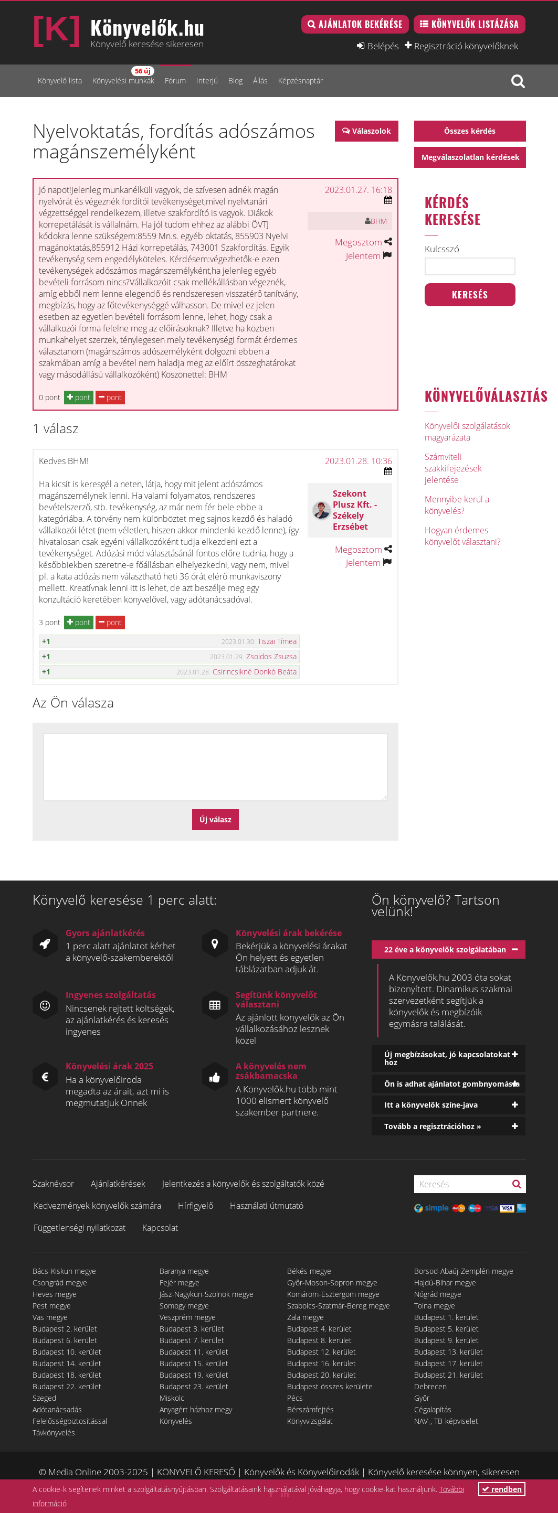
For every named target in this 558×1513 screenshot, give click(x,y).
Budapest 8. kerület (319, 1340)
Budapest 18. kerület (67, 1375)
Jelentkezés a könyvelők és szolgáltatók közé (243, 1183)
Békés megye (309, 1271)
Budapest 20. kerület (321, 1375)
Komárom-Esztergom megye (333, 1294)
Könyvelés (176, 1421)
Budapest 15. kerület (194, 1363)
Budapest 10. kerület (67, 1352)
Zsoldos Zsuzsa (271, 656)
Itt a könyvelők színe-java (431, 1105)
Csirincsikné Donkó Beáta (255, 672)
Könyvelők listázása (475, 24)
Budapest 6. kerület (65, 1340)
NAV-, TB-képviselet (446, 1421)
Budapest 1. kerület (446, 1317)
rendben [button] (502, 1489)
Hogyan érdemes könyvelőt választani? (463, 536)
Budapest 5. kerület (446, 1329)
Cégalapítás (432, 1409)
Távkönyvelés (54, 1432)
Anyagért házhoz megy (196, 1409)
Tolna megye (434, 1306)
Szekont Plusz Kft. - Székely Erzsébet (355, 510)
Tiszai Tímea (277, 641)
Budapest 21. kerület (448, 1375)
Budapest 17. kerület (448, 1363)
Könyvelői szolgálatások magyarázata (467, 431)
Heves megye (55, 1294)
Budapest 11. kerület (194, 1352)
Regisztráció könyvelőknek (466, 45)
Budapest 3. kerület (192, 1329)
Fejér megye (179, 1282)
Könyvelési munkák (123, 75)
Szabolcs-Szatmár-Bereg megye (338, 1306)
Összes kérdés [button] (470, 131)
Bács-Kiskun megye (64, 1271)
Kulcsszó (442, 249)
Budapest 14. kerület (67, 1363)
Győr (421, 1398)
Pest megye (52, 1306)
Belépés (383, 45)
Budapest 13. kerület (448, 1352)
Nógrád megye (437, 1294)
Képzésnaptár (300, 80)
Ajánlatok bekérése (361, 24)
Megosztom (358, 242)
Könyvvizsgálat (310, 1421)
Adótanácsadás (57, 1409)
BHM (379, 221)
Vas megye (50, 1317)
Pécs (295, 1398)
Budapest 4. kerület (319, 1329)
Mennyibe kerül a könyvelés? (457, 505)
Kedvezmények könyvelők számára (97, 1205)
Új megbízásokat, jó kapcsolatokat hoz (447, 1058)
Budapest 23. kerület (194, 1386)
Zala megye (305, 1317)
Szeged (44, 1398)
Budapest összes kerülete (330, 1386)
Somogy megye (184, 1306)
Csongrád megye (60, 1282)
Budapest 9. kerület (446, 1340)
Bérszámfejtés (310, 1409)
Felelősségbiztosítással (70, 1421)
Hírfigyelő (195, 1205)
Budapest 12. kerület (321, 1352)
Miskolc (172, 1398)
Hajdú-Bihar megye (445, 1282)
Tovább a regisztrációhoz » (432, 1126)
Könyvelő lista (60, 80)
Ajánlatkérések (118, 1183)
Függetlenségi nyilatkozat (79, 1227)
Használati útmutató (266, 1205)
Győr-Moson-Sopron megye (332, 1282)
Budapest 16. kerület (321, 1363)
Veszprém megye (188, 1317)
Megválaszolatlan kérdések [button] (471, 157)
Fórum (175, 80)
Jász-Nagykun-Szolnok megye (207, 1294)
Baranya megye (184, 1271)
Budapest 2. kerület (65, 1329)
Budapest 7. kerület (192, 1340)
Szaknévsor (53, 1183)
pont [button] (78, 397)
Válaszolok (371, 131)
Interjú (207, 80)
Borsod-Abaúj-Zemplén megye (463, 1271)
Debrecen (430, 1386)
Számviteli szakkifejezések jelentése (453, 468)
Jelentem (363, 256)
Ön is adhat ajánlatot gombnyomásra (452, 1084)
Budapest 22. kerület (67, 1386)
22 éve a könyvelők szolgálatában (445, 949)
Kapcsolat (160, 1227)
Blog (235, 80)
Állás (260, 80)
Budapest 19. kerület (194, 1375)
